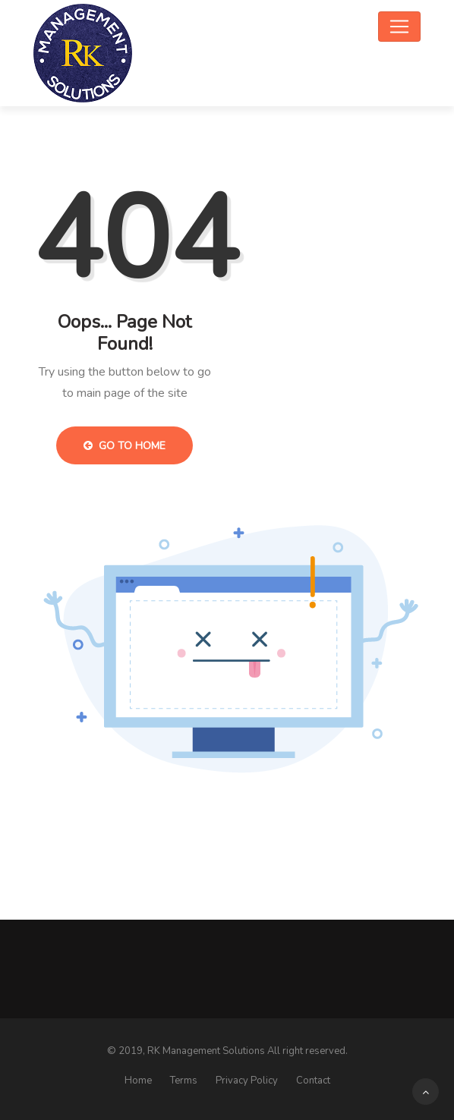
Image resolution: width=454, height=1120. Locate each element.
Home (138, 1080)
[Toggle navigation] (399, 26)
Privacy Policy (247, 1080)
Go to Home (125, 446)
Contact (313, 1080)
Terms (183, 1080)
